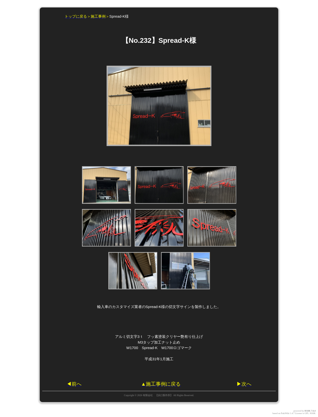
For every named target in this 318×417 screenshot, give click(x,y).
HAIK (308, 411)
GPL (307, 413)
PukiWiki (285, 413)
